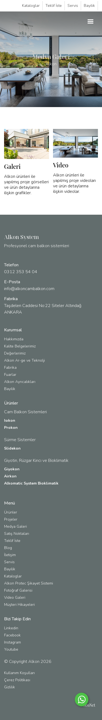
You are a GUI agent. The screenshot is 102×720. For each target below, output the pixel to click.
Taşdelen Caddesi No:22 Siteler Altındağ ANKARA (42, 309)
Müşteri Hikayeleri (19, 604)
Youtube (11, 649)
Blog (8, 547)
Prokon (11, 427)
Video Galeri (14, 597)
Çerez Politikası (17, 680)
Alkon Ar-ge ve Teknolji (24, 360)
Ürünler (10, 512)
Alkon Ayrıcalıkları (19, 381)
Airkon (10, 476)
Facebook (12, 635)
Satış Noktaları (16, 533)
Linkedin (11, 628)
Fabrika (10, 367)
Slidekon (12, 448)
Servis (72, 5)
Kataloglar (31, 5)
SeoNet (89, 705)
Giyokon (12, 469)
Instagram (12, 642)
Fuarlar (10, 374)
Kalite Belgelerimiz (20, 346)
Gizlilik (9, 687)
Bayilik (89, 5)
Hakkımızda (13, 339)
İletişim (10, 554)
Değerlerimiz (15, 353)
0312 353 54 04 (20, 272)
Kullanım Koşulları (19, 672)
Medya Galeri (15, 526)
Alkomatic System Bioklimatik (31, 483)
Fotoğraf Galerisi (18, 590)
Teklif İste (53, 5)
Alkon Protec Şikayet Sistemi (28, 583)
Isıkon (9, 420)
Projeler (10, 519)
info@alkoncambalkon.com (29, 289)
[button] (90, 21)
